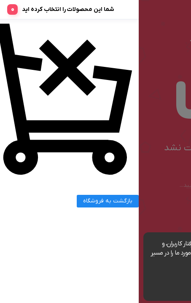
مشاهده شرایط (74, 262)
